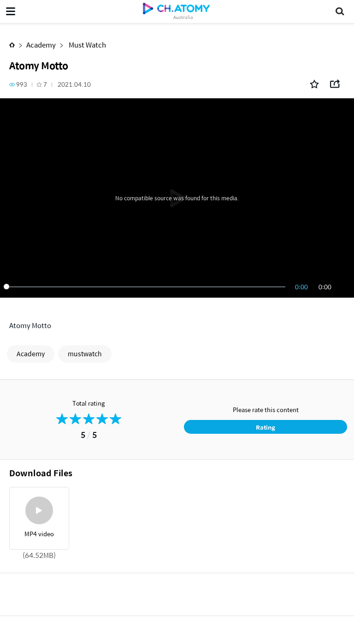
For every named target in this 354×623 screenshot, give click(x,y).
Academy (41, 44)
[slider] (146, 287)
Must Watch (86, 44)
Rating (265, 427)
